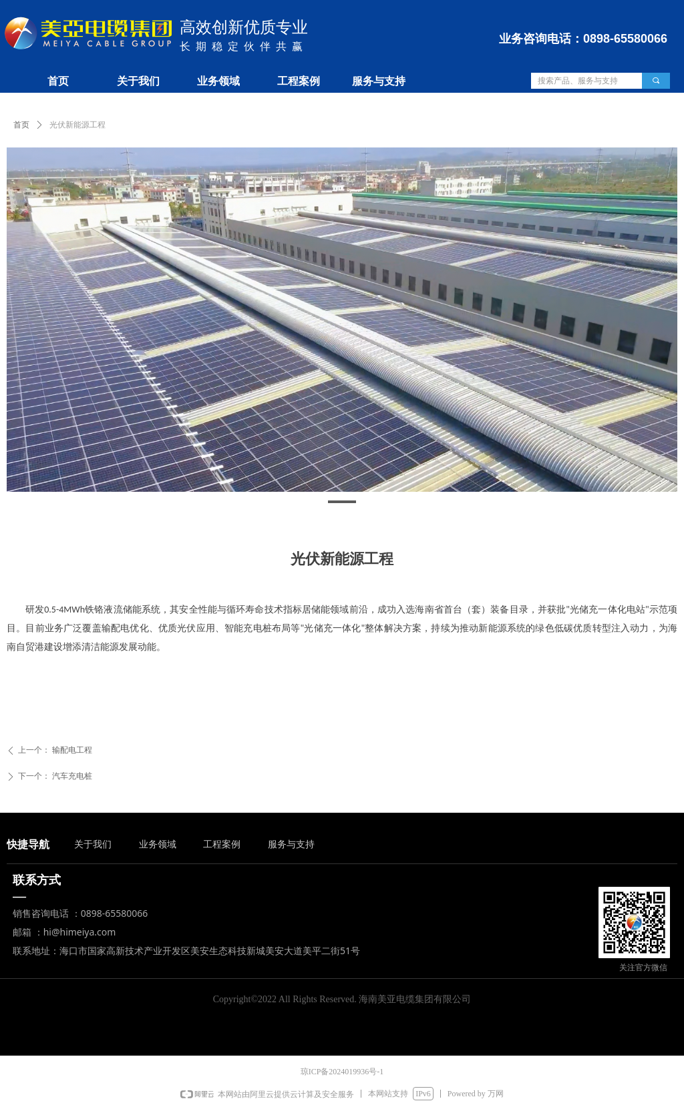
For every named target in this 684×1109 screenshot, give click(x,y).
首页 (21, 124)
